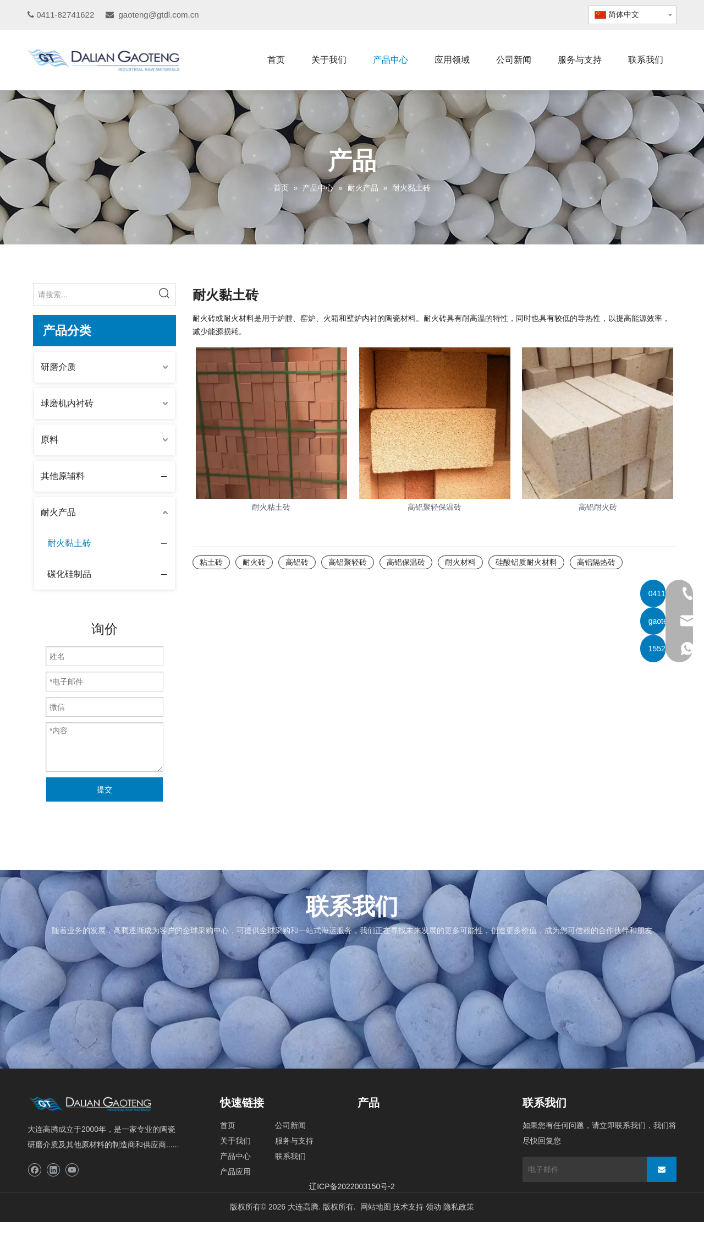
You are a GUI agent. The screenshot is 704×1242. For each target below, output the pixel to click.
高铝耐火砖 (598, 507)
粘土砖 (211, 562)
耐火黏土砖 (69, 543)
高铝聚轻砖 (347, 562)
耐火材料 (460, 562)
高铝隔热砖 (596, 562)
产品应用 (235, 1171)
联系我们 (290, 1156)
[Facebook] (34, 1170)
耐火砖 (254, 562)
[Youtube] (72, 1170)
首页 (227, 1125)
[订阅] (661, 1169)
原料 (49, 439)
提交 (104, 789)
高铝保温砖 (406, 562)
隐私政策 (458, 1206)
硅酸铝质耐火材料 (526, 562)
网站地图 (375, 1206)
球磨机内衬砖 (67, 403)
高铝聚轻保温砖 (434, 507)
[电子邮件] (581, 1169)
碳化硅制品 (69, 574)
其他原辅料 (63, 476)
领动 (433, 1206)
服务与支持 (294, 1140)
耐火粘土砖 (271, 507)
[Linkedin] (53, 1170)
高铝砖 (297, 562)
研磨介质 (58, 367)
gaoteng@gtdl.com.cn (158, 14)
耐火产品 (58, 512)
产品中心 (235, 1156)
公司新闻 (290, 1125)
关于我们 (235, 1140)
